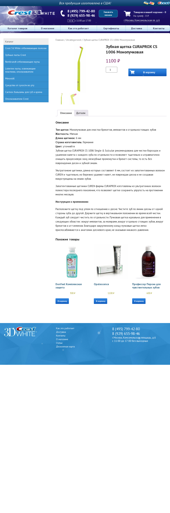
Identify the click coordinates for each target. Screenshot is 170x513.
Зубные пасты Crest (15, 55)
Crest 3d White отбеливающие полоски (25, 48)
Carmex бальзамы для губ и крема (23, 92)
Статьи (59, 342)
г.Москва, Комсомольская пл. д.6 (142, 20)
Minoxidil (10, 78)
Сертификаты (111, 28)
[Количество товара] (111, 70)
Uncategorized (73, 39)
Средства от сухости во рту (19, 85)
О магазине (47, 28)
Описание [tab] (66, 113)
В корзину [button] (62, 301)
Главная (60, 39)
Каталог (9, 41)
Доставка (136, 28)
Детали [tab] (80, 113)
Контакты (158, 28)
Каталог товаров (17, 28)
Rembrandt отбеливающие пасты (22, 61)
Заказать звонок (108, 14)
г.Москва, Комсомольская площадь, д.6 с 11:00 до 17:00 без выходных (134, 339)
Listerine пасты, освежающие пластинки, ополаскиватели (20, 70)
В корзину (149, 72)
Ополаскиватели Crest (16, 98)
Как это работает (78, 28)
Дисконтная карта (65, 346)
